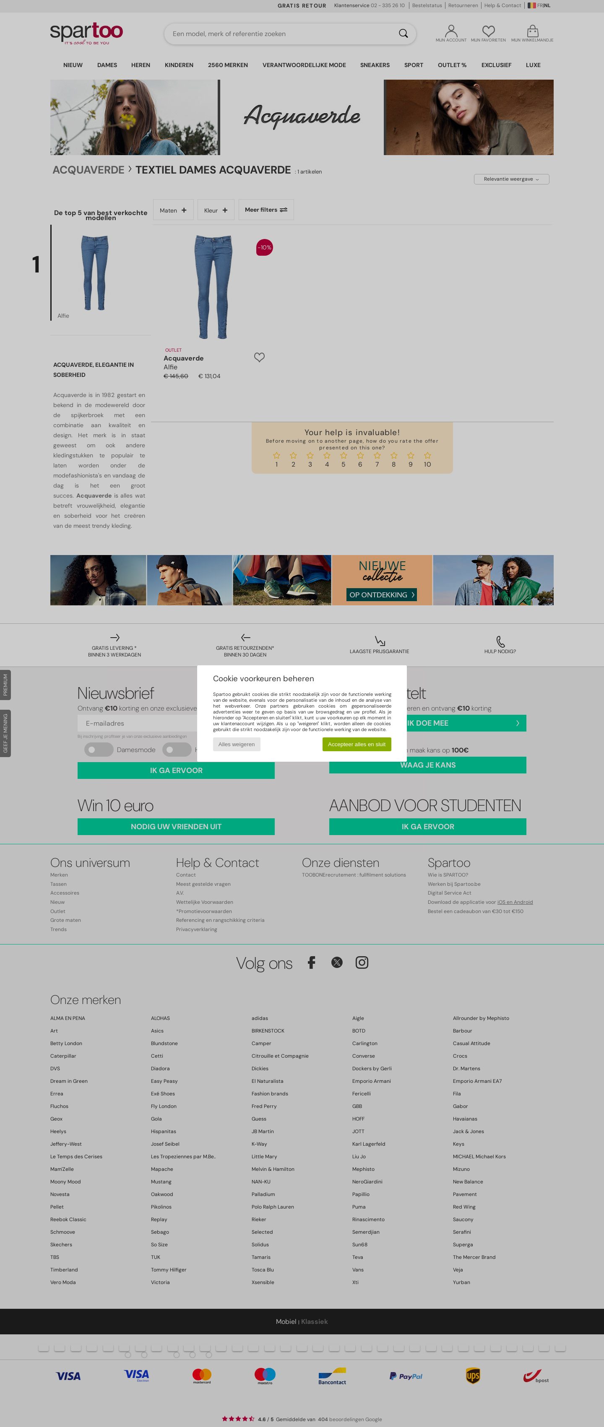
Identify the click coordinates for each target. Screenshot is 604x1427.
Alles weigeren (237, 744)
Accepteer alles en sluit (356, 744)
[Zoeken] (403, 33)
